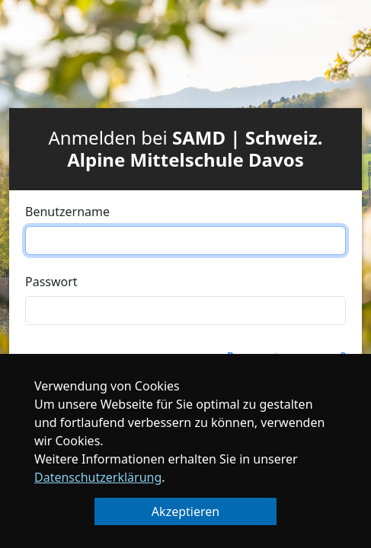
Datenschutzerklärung (98, 477)
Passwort (51, 281)
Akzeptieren (185, 511)
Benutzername (67, 211)
